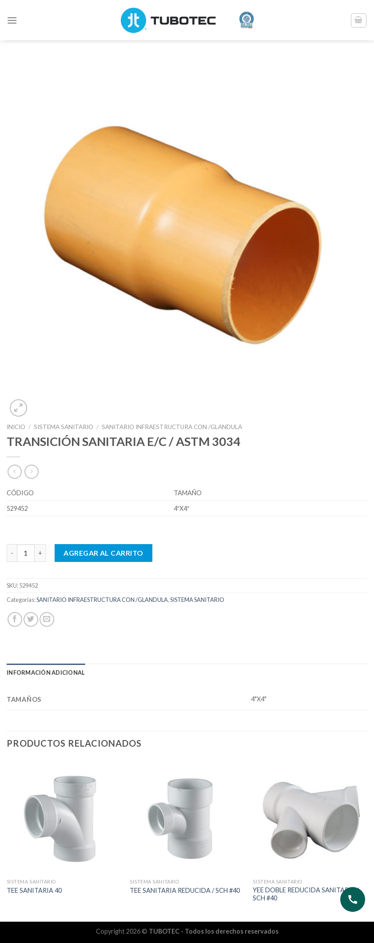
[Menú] (12, 20)
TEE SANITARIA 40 (34, 890)
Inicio (16, 426)
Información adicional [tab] (46, 672)
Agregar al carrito (103, 553)
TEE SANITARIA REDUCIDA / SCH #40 (185, 890)
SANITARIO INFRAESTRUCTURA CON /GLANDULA (172, 426)
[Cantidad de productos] (26, 553)
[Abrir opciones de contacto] (352, 899)
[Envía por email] (47, 619)
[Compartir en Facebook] (15, 619)
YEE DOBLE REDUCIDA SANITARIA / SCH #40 (306, 894)
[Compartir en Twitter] (31, 619)
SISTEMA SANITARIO (63, 426)
